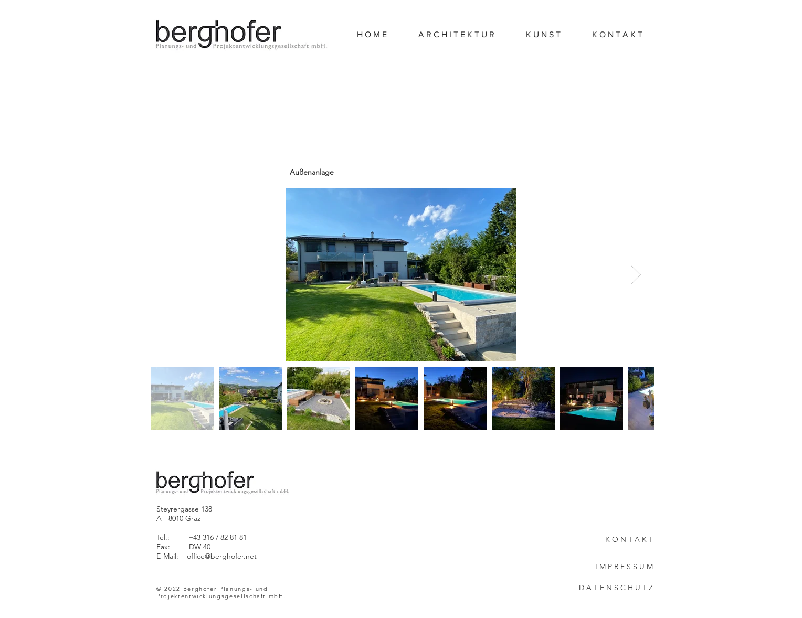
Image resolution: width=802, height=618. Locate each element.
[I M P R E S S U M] (615, 567)
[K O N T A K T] (615, 539)
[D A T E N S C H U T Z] (615, 588)
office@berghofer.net (222, 556)
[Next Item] (636, 274)
